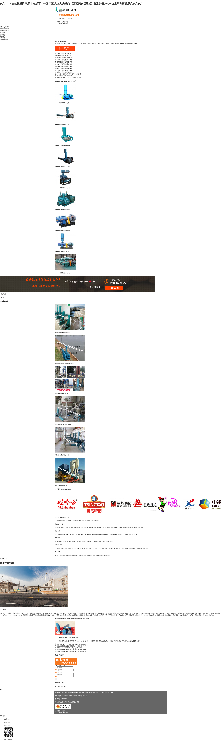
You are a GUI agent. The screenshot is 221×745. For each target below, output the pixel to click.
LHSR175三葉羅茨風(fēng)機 (62, 230)
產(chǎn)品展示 (4, 30)
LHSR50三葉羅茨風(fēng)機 (62, 103)
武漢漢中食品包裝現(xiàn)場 (62, 455)
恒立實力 (2, 36)
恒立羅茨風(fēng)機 (60, 686)
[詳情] (138, 641)
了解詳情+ (212, 615)
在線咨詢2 (7, 722)
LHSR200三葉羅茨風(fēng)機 (62, 251)
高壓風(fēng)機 (132, 43)
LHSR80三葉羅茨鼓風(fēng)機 (62, 145)
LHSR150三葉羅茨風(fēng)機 (62, 209)
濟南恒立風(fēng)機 (60, 43)
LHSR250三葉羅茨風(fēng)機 (62, 273)
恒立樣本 (2, 38)
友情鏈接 (57, 683)
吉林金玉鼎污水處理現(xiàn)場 (62, 332)
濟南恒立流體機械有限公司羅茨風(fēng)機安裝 (68, 646)
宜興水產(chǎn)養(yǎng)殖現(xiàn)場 (64, 363)
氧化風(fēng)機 (124, 43)
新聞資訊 (2, 34)
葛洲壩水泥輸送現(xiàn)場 (61, 393)
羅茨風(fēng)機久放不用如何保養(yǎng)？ (67, 644)
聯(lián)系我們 (4, 39)
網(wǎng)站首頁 (4, 27)
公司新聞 (62, 618)
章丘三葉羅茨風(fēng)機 (101, 43)
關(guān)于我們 (4, 28)
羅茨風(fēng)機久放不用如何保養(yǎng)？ (68, 637)
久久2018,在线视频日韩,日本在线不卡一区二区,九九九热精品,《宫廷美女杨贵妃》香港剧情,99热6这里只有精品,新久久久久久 (71, 3)
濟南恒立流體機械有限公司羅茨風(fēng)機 (67, 649)
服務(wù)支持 (59, 655)
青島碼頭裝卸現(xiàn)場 (61, 485)
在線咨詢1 (7, 719)
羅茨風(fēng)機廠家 (113, 43)
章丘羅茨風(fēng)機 (88, 43)
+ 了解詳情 (3, 294)
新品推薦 (57, 81)
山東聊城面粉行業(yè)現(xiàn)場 (63, 424)
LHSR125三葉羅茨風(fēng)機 (62, 188)
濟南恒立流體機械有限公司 (69, 15)
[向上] (1, 689)
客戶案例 (2, 32)
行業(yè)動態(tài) (79, 618)
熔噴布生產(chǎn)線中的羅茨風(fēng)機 (66, 648)
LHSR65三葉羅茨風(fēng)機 (62, 124)
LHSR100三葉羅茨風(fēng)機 (62, 166)
